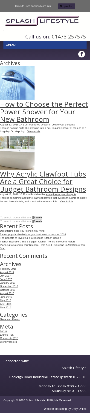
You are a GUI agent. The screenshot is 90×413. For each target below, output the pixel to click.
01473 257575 (69, 36)
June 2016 (6, 297)
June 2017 (6, 279)
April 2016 (6, 304)
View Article (33, 131)
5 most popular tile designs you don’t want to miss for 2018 (33, 234)
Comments (9, 338)
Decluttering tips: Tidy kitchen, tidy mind (22, 230)
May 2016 (5, 300)
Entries (7, 334)
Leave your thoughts (63, 124)
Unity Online (79, 408)
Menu (10, 44)
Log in (3, 331)
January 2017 (7, 282)
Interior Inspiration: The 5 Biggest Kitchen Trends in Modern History (37, 241)
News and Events (10, 319)
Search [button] (38, 217)
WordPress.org (8, 341)
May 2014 (5, 307)
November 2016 (9, 286)
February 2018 (8, 268)
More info (45, 6)
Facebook (82, 54)
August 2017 (7, 272)
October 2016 (7, 289)
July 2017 (5, 275)
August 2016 (7, 293)
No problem (66, 6)
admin (47, 124)
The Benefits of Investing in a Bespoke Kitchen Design (30, 237)
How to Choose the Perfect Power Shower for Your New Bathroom (44, 111)
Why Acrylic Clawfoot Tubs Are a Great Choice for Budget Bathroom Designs (43, 181)
